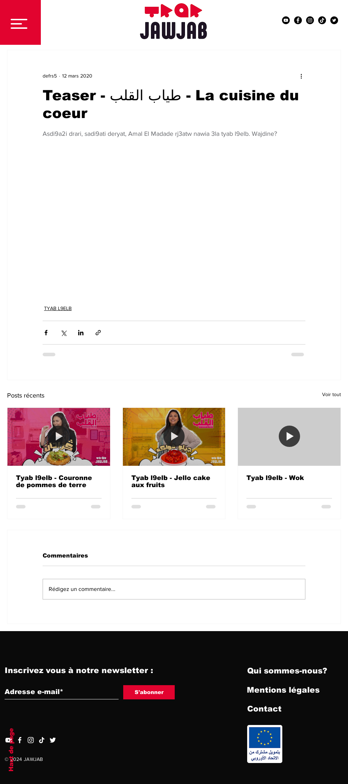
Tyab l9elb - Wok (275, 477)
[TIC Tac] (322, 20)
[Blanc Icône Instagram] (31, 740)
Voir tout (331, 394)
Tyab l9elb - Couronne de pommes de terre (54, 481)
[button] (19, 24)
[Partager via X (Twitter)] (63, 332)
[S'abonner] (149, 692)
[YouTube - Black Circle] (286, 20)
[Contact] (264, 709)
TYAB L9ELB (58, 308)
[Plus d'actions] (301, 75)
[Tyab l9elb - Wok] (289, 436)
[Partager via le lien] (98, 332)
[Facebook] (20, 740)
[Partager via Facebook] (46, 332)
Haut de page (11, 750)
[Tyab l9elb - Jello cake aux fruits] (174, 436)
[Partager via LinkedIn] (80, 332)
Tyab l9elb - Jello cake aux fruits (170, 481)
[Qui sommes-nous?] (287, 671)
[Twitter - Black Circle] (334, 20)
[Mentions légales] (283, 690)
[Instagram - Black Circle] (310, 20)
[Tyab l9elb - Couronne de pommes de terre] (58, 436)
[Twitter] (53, 740)
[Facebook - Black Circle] (298, 20)
